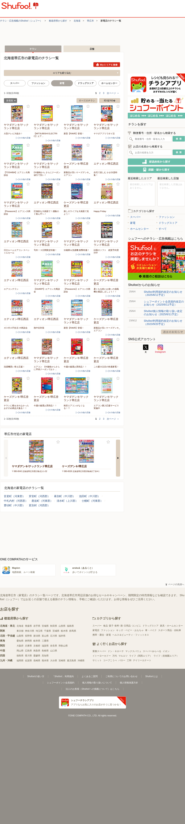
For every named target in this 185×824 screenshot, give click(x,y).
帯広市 (90, 20)
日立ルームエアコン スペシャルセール (17, 251)
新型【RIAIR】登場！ (74, 133)
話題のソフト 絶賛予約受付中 (106, 251)
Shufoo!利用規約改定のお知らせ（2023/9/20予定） (163, 322)
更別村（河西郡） (39, 505)
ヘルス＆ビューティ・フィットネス (130, 635)
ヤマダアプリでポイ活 (104, 133)
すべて (161, 228)
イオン (166, 651)
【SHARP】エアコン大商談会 (47, 290)
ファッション (38, 83)
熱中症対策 (39, 328)
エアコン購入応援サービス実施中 (106, 406)
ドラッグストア (86, 83)
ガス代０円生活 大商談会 (15, 328)
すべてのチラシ (87, 100)
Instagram (160, 349)
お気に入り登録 (28, 106)
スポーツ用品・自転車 (169, 630)
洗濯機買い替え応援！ (14, 367)
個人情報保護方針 (129, 682)
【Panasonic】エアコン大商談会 (17, 212)
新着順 (10, 101)
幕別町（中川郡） (64, 496)
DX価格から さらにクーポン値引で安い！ (47, 173)
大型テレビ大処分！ (13, 133)
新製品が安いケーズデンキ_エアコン (77, 173)
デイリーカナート (142, 660)
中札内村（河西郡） (16, 500)
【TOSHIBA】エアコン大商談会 (17, 173)
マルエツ (123, 655)
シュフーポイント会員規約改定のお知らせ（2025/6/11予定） (164, 303)
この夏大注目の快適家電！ (106, 367)
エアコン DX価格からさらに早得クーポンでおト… (47, 368)
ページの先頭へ (175, 584)
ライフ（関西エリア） (140, 655)
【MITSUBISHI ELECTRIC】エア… (45, 134)
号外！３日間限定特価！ (45, 250)
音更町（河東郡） (14, 496)
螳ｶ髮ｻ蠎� (109, 100)
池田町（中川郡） (89, 496)
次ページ (113, 93)
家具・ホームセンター (171, 625)
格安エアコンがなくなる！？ (74, 406)
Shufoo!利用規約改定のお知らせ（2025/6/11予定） (163, 293)
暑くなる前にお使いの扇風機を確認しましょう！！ (106, 290)
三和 (129, 660)
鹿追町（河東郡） (42, 500)
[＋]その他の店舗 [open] (23, 138)
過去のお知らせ (173, 332)
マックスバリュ (133, 651)
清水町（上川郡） (67, 500)
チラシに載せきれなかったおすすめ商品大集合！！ (16, 406)
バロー (121, 660)
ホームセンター (109, 83)
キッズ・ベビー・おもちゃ (130, 630)
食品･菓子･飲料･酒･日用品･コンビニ (122, 625)
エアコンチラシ (11, 289)
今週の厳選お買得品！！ (75, 367)
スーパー (14, 83)
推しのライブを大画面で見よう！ (76, 212)
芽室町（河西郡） (39, 496)
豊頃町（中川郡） (14, 505)
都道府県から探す (58, 20)
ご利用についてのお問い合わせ (121, 676)
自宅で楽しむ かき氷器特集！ (105, 173)
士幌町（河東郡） (92, 500)
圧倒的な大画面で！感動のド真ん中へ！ (46, 212)
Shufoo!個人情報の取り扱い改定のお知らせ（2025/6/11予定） (163, 313)
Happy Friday (100, 211)
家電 (131, 222)
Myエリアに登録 (106, 64)
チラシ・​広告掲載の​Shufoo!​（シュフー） (21, 20)
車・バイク (151, 630)
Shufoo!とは (151, 676)
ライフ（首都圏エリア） (166, 655)
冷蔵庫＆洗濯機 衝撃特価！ (76, 250)
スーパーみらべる (152, 651)
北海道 (77, 20)
